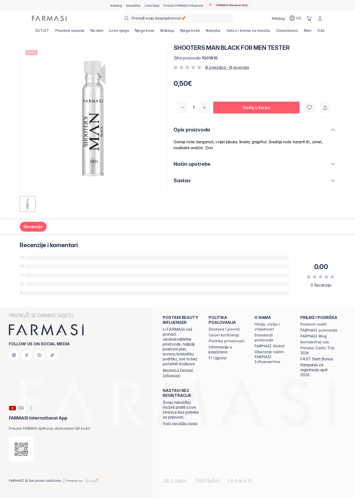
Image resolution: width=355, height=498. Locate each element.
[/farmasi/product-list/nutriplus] (213, 32)
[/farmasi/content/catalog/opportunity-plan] (313, 324)
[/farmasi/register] (133, 5)
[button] (256, 107)
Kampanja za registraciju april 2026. (313, 369)
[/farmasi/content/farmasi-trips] (318, 330)
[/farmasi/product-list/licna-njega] (119, 32)
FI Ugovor (218, 357)
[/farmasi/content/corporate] (269, 346)
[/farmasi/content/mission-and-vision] (272, 327)
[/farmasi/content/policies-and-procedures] (226, 341)
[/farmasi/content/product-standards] (272, 338)
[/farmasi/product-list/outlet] (42, 32)
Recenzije (33, 226)
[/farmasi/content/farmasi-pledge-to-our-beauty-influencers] (272, 357)
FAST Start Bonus (316, 358)
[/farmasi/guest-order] (180, 423)
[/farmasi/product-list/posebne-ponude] (70, 32)
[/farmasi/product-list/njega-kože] (190, 32)
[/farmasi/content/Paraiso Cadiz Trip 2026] (318, 350)
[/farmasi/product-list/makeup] (167, 32)
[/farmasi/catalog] (116, 5)
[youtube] (39, 355)
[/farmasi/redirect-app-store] (21, 449)
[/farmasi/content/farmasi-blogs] (313, 336)
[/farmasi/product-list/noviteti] (97, 32)
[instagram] (14, 355)
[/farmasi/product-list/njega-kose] (145, 32)
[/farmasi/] (49, 18)
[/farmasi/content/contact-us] (314, 342)
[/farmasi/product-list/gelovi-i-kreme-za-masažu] (248, 32)
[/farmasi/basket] (309, 18)
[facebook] (27, 355)
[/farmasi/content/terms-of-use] (224, 335)
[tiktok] (52, 355)
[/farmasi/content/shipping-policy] (224, 329)
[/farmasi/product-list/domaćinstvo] (287, 32)
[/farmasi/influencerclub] (228, 5)
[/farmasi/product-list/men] (307, 32)
